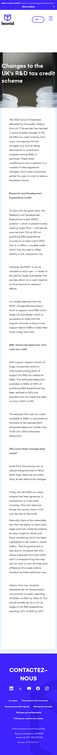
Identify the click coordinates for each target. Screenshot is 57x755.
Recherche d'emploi (43, 706)
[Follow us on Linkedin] (11, 688)
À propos (13, 701)
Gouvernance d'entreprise (17, 706)
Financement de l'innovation (35, 701)
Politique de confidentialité (28, 712)
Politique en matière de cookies (28, 718)
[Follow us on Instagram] (47, 688)
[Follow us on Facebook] (38, 688)
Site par (28, 742)
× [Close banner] (54, 7)
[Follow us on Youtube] (29, 688)
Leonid (8, 19)
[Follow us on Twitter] (20, 688)
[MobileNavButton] (51, 18)
